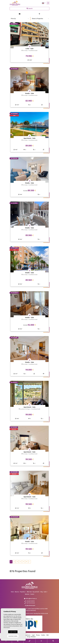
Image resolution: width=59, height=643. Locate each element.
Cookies (43, 635)
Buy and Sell (36, 592)
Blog (41, 592)
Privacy (38, 635)
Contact (32, 594)
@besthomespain (30, 605)
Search (29, 8)
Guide (45, 592)
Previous (12, 35)
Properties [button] (22, 592)
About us (17, 592)
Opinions (27, 594)
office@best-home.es (31, 598)
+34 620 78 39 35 (29, 601)
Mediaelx (33, 637)
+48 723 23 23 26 (29, 603)
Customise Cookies (12, 636)
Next (47, 35)
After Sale (29, 592)
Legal (33, 635)
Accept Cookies (12, 631)
